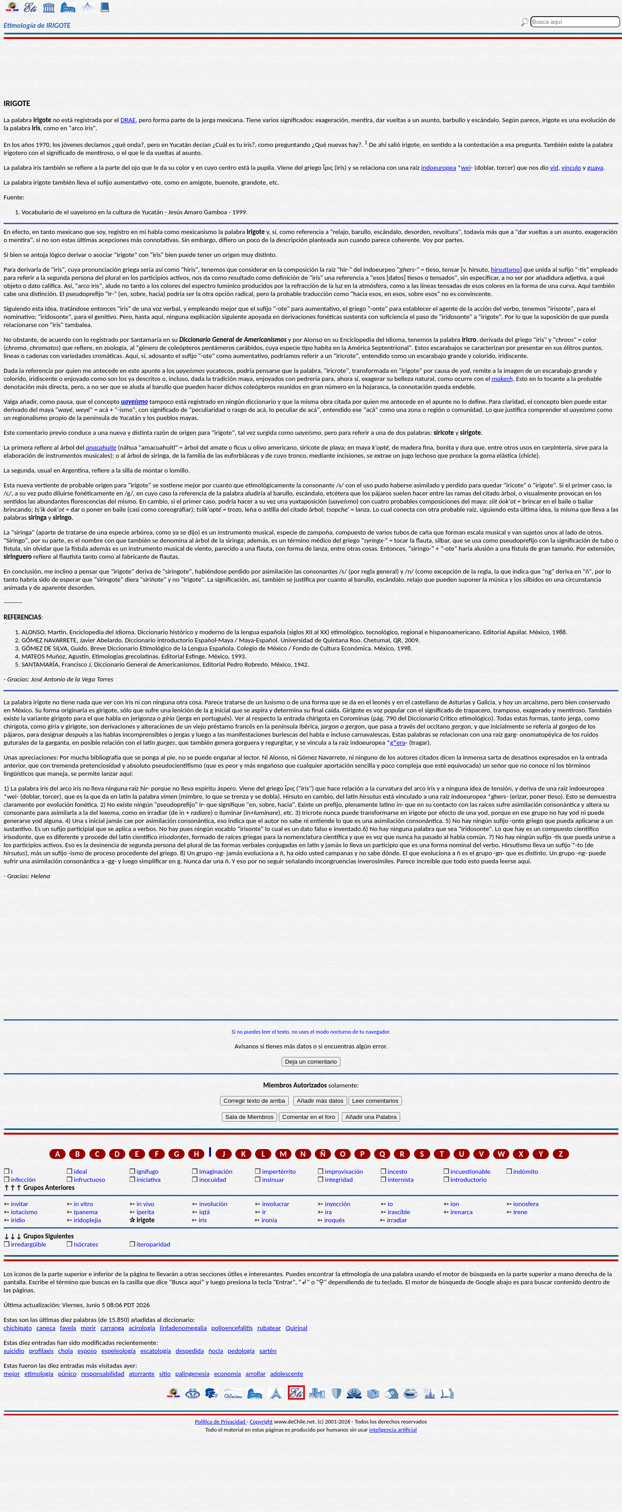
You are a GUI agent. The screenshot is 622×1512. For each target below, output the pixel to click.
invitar (19, 1204)
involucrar (276, 1204)
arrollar (256, 1374)
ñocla (215, 1351)
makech (502, 379)
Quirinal (297, 1328)
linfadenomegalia (183, 1328)
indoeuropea (438, 168)
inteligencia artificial (393, 1429)
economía (227, 1374)
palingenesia (192, 1374)
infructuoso (89, 1180)
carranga (112, 1328)
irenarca (461, 1212)
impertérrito (279, 1171)
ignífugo (148, 1171)
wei (466, 168)
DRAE (127, 120)
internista (401, 1180)
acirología (141, 1328)
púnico (67, 1374)
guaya (595, 168)
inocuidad (212, 1180)
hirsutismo (505, 269)
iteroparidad (153, 1244)
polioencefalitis (232, 1328)
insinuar (273, 1180)
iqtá (204, 1212)
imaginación (216, 1171)
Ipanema (85, 1212)
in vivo (145, 1204)
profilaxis (41, 1351)
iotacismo (24, 1212)
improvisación (344, 1171)
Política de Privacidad (221, 1421)
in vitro (83, 1204)
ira (328, 1212)
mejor (12, 1374)
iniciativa (149, 1180)
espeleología (118, 1351)
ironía (269, 1220)
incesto (397, 1171)
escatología (155, 1351)
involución (213, 1204)
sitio (165, 1374)
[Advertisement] (311, 68)
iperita (145, 1212)
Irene (520, 1212)
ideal (80, 1171)
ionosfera (526, 1204)
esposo (87, 1351)
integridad (339, 1180)
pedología (241, 1351)
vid (554, 168)
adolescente (287, 1374)
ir (264, 1212)
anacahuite (101, 447)
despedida (190, 1351)
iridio (18, 1220)
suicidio (14, 1351)
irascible (399, 1212)
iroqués (334, 1220)
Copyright (261, 1421)
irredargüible (28, 1244)
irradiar (397, 1220)
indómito (525, 1171)
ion (454, 1204)
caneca (45, 1328)
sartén (268, 1351)
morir (88, 1328)
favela (68, 1328)
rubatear (269, 1328)
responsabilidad (102, 1374)
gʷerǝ (398, 742)
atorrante (141, 1374)
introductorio (468, 1180)
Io (390, 1204)
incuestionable (470, 1171)
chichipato (18, 1328)
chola (65, 1351)
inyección (337, 1204)
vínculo (571, 168)
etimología (38, 1374)
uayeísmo (134, 402)
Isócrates (86, 1244)
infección (23, 1180)
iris (203, 1220)
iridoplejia (87, 1220)
